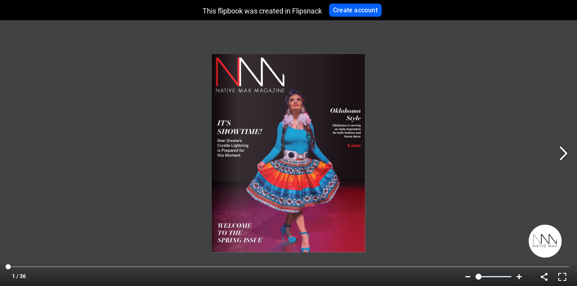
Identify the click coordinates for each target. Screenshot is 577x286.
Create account (355, 10)
